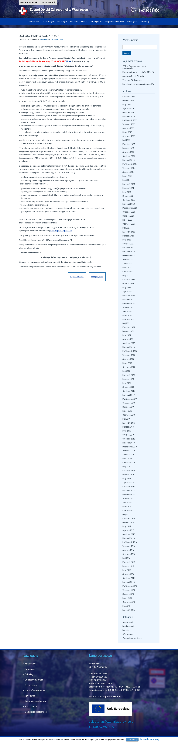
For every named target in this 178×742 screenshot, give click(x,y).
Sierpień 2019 (128, 407)
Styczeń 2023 (128, 244)
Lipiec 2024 (127, 176)
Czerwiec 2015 (128, 602)
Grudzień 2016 (128, 534)
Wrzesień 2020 (128, 355)
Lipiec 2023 (127, 220)
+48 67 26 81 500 (145, 10)
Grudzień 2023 (128, 200)
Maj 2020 (126, 371)
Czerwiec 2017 (128, 510)
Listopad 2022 (128, 252)
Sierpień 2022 (128, 264)
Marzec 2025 (128, 148)
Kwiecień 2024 (128, 184)
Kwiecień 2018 (128, 471)
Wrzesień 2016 (128, 546)
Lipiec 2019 (127, 411)
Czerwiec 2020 (128, 367)
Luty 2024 (126, 192)
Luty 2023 (126, 240)
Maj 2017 (126, 514)
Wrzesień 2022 (128, 260)
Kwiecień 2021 (128, 327)
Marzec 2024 (128, 188)
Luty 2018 (126, 479)
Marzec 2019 (128, 427)
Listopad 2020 (128, 347)
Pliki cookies (31, 706)
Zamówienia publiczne (132, 638)
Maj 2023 (126, 228)
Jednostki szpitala (77, 21)
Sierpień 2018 (128, 455)
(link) (68, 61)
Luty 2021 (126, 335)
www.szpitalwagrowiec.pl (61, 231)
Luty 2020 (126, 383)
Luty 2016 (126, 570)
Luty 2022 (126, 287)
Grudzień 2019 (128, 391)
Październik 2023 (129, 208)
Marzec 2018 (128, 475)
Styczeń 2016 (128, 574)
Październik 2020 (129, 351)
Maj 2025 (126, 140)
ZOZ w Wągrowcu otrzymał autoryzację (134, 67)
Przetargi (145, 21)
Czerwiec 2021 (128, 319)
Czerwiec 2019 (128, 415)
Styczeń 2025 (128, 152)
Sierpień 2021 (128, 311)
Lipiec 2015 (127, 598)
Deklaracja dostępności (36, 712)
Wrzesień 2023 (128, 212)
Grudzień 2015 (128, 578)
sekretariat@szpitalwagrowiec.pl (111, 721)
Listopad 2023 (128, 204)
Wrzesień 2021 (128, 307)
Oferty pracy (127, 634)
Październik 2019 (129, 399)
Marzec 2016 (128, 566)
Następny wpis (97, 277)
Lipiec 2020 (127, 363)
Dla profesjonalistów (114, 21)
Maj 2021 (126, 323)
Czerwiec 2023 (128, 224)
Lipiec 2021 (127, 315)
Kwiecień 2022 (128, 279)
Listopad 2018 (128, 443)
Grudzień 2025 (128, 112)
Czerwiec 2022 (128, 272)
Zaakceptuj (132, 739)
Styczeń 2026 (128, 108)
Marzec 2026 (128, 100)
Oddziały (61, 21)
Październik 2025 (129, 120)
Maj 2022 (126, 276)
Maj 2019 (126, 419)
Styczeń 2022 (128, 291)
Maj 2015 (126, 606)
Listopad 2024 (128, 160)
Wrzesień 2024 (128, 168)
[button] (28, 2)
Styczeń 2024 (128, 196)
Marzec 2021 (128, 331)
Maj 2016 (126, 558)
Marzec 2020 (128, 379)
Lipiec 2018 (127, 459)
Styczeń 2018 (128, 482)
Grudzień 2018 (128, 439)
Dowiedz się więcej (149, 739)
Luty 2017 (126, 526)
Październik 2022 (129, 256)
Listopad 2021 (128, 299)
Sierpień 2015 (128, 594)
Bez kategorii (128, 626)
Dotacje (125, 630)
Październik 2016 (129, 542)
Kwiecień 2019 (128, 423)
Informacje (48, 21)
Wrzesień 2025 (128, 124)
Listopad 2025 (128, 116)
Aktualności (34, 21)
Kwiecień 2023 (128, 232)
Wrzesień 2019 (128, 403)
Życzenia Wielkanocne (132, 80)
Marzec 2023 (128, 236)
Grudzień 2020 (128, 343)
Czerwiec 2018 (128, 463)
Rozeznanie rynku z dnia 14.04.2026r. (138, 72)
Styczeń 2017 (128, 530)
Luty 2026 (126, 104)
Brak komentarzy (56, 39)
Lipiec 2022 (127, 268)
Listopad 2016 (128, 538)
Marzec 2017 (128, 522)
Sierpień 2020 (128, 359)
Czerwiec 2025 (128, 136)
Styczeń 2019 (128, 435)
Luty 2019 (126, 431)
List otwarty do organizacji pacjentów (138, 84)
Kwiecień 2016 (128, 562)
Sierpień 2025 (128, 128)
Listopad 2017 (128, 490)
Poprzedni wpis (75, 277)
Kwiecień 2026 (128, 96)
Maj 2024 (126, 180)
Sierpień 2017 (128, 502)
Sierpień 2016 (128, 550)
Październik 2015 (129, 586)
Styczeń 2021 (128, 339)
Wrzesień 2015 (128, 590)
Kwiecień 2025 (128, 144)
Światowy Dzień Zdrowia (133, 76)
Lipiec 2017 (127, 506)
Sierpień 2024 (128, 172)
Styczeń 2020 (128, 387)
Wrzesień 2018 (128, 451)
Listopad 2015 (128, 582)
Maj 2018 (126, 467)
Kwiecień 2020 (128, 375)
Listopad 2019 (128, 395)
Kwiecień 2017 (128, 518)
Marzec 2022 (128, 283)
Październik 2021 (129, 303)
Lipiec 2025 (127, 132)
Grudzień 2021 (128, 295)
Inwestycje (132, 21)
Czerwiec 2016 (128, 554)
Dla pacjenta (95, 21)
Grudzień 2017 (128, 486)
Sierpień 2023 (128, 216)
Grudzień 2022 (128, 248)
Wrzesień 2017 (128, 498)
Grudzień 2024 (128, 156)
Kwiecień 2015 (128, 610)
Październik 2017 (129, 494)
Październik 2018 (129, 447)
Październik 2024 (129, 164)
